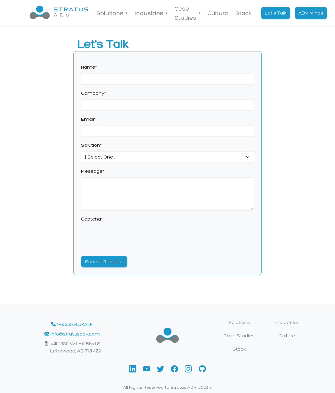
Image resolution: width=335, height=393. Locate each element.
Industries (149, 13)
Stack (244, 13)
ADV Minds (310, 13)
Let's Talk (275, 13)
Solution (91, 145)
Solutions (109, 13)
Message (92, 171)
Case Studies (185, 13)
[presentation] (127, 237)
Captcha (91, 219)
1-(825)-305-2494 (72, 324)
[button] (133, 369)
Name (89, 67)
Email (88, 119)
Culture (217, 13)
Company (93, 93)
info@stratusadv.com (72, 334)
